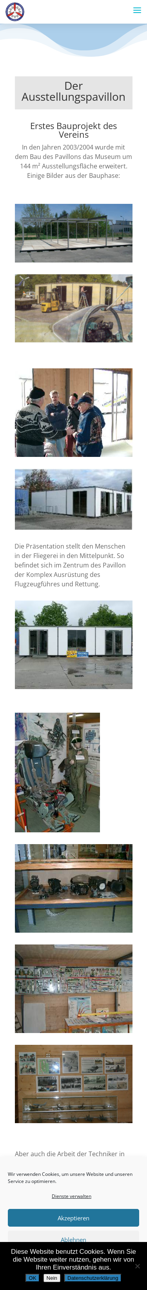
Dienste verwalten (71, 1196)
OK (32, 1278)
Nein (52, 1278)
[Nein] (137, 1266)
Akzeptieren (73, 1218)
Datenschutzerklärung (92, 1278)
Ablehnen (73, 1240)
